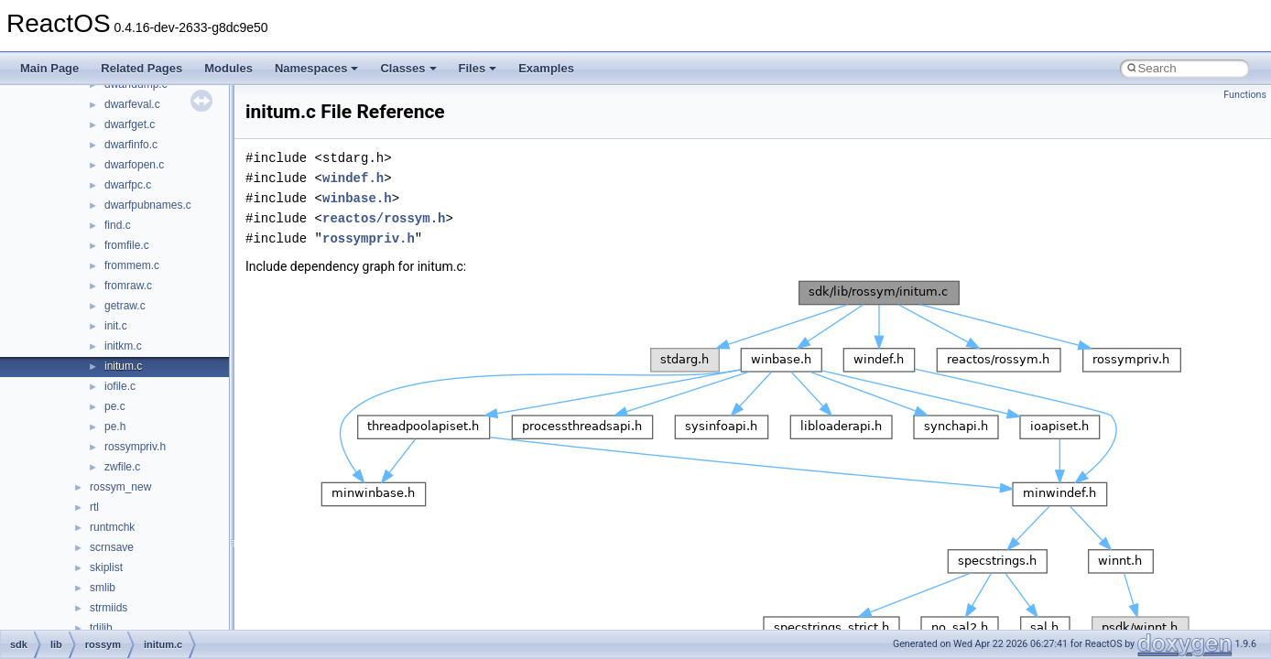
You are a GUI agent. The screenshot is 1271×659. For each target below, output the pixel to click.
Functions (1244, 95)
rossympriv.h (135, 446)
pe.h (114, 426)
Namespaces (317, 68)
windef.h (353, 178)
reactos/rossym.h (383, 218)
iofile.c (120, 386)
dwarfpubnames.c (147, 205)
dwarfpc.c (127, 184)
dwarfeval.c (132, 104)
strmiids (108, 607)
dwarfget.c (129, 124)
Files (478, 68)
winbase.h (357, 198)
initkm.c (123, 346)
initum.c (123, 366)
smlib (102, 587)
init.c (115, 325)
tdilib (101, 627)
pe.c (114, 406)
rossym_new (120, 487)
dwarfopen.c (134, 164)
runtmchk (112, 527)
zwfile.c (122, 466)
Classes (408, 68)
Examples (546, 68)
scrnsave (112, 547)
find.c (117, 225)
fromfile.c (126, 245)
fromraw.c (128, 285)
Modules (228, 68)
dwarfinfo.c (131, 144)
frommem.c (131, 265)
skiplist (106, 567)
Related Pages (141, 68)
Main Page (49, 68)
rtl (94, 507)
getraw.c (125, 305)
